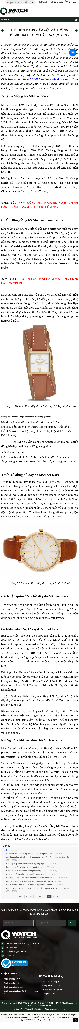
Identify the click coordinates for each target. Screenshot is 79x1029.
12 (35, 896)
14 (44, 896)
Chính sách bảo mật (11, 979)
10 (26, 896)
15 (49, 896)
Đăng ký (43, 2)
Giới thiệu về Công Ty (50, 982)
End (58, 896)
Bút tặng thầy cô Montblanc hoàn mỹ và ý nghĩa (25, 864)
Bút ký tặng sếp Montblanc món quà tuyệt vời (24, 867)
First (20, 896)
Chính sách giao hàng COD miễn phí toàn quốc (20, 992)
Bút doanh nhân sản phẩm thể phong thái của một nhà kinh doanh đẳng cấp (37, 857)
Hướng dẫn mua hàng (50, 986)
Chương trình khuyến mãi (51, 990)
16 (53, 896)
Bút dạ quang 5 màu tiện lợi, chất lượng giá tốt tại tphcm (29, 885)
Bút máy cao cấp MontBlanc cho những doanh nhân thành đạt (31, 878)
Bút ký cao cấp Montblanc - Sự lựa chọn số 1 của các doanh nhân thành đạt (37, 888)
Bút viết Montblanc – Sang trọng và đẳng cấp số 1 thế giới (30, 881)
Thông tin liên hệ (48, 994)
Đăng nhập (57, 2)
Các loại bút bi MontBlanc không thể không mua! (26, 871)
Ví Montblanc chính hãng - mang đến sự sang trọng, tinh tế (30, 854)
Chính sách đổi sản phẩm (13, 987)
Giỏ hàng (70, 2)
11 (31, 896)
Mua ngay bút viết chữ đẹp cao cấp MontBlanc (25, 874)
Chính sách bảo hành (12, 983)
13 (40, 896)
